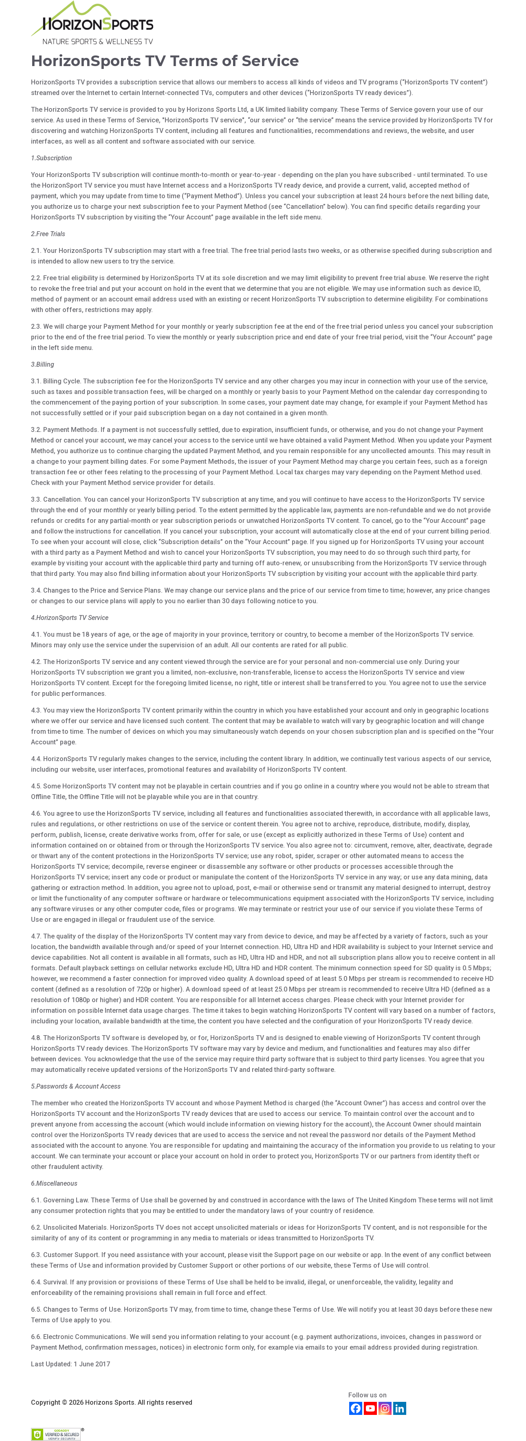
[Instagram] (385, 1408)
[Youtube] (370, 1408)
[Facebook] (355, 1408)
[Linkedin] (399, 1408)
